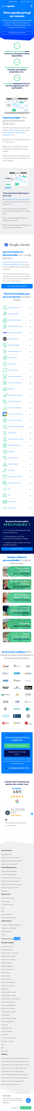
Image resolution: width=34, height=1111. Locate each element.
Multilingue (11, 451)
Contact (3, 934)
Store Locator (12, 501)
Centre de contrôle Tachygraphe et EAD (13, 1081)
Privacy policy (6, 1102)
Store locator (5, 1051)
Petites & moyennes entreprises (10, 881)
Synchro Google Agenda (15, 414)
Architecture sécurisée (14, 383)
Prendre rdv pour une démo (17, 753)
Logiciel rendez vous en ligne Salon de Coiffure (15, 1065)
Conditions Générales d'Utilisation (11, 925)
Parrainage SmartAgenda (8, 918)
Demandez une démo (7, 898)
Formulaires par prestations (16, 426)
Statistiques (11, 389)
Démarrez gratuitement (17, 286)
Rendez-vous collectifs (14, 420)
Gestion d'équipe (13, 464)
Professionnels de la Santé (9, 874)
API (9, 489)
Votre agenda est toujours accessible (16, 199)
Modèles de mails (13, 458)
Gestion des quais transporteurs (10, 1084)
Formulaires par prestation (9, 1012)
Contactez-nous (12, 1)
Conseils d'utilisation (7, 904)
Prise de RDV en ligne (14, 320)
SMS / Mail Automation (14, 401)
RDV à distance (12, 357)
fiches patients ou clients (11, 132)
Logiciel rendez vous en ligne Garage (12, 1071)
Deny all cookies (7, 1095)
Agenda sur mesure (14, 307)
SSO (9, 495)
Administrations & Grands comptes (11, 884)
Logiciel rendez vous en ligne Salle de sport (14, 1068)
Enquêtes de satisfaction (15, 408)
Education (4, 891)
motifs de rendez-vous (16, 130)
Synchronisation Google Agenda (11, 999)
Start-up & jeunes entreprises (10, 887)
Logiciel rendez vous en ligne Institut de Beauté (15, 1061)
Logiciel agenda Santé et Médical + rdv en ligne (15, 1058)
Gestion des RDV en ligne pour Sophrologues (14, 1078)
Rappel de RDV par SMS (15, 326)
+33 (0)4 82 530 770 (26, 1)
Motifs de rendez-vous (14, 351)
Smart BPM (11, 470)
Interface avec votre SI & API (9, 864)
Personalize (15, 1108)
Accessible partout (13, 314)
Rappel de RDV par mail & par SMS (11, 861)
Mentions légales (6, 931)
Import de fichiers (13, 370)
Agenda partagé (6, 854)
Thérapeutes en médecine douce (11, 878)
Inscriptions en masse (14, 483)
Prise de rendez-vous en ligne (10, 857)
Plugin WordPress (13, 339)
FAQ (2, 911)
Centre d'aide (5, 901)
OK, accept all (25, 1108)
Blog (2, 908)
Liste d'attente (12, 433)
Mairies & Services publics (9, 871)
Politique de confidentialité (9, 928)
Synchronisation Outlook (8, 995)
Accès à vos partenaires (15, 376)
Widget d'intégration (14, 345)
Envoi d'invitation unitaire (15, 476)
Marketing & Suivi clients (15, 395)
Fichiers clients (5, 976)
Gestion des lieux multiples (16, 439)
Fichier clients (12, 364)
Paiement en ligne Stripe (15, 332)
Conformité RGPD (6, 914)
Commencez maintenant (17, 33)
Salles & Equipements (14, 445)
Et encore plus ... (12, 508)
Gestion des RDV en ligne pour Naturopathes (14, 1074)
